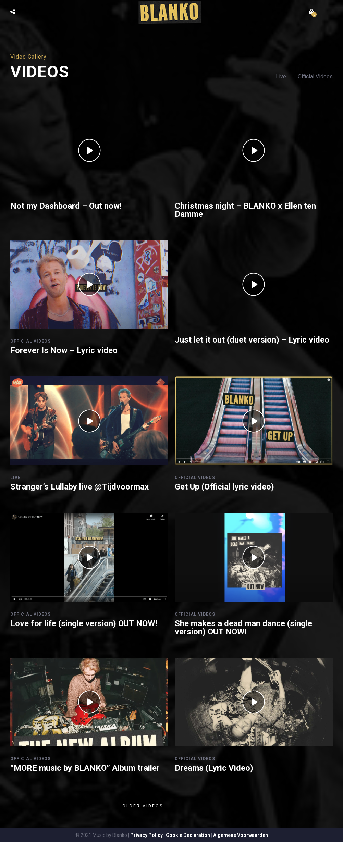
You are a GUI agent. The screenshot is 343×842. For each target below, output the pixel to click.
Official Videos (315, 76)
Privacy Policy (146, 835)
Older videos (142, 806)
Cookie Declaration (188, 835)
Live (281, 76)
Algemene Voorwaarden (240, 835)
